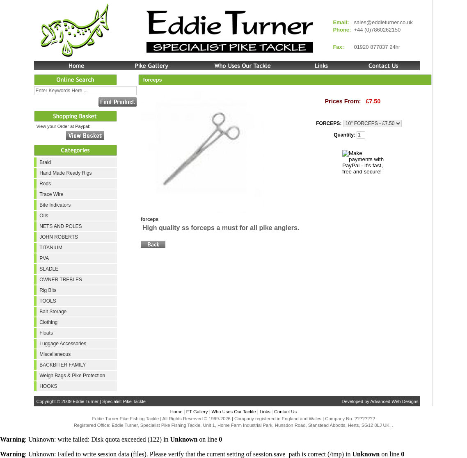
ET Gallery (197, 411)
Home (176, 411)
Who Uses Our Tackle (234, 411)
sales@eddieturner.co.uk (383, 22)
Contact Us (285, 411)
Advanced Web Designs (394, 401)
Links (265, 411)
